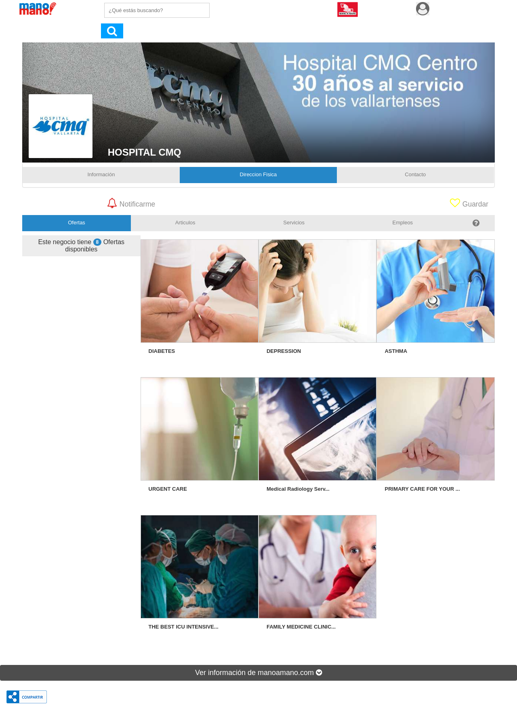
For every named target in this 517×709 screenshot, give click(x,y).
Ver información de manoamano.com (258, 673)
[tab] (476, 223)
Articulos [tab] (185, 222)
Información (101, 174)
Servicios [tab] (294, 222)
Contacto (415, 174)
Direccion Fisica (258, 174)
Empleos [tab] (403, 222)
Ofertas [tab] (76, 222)
